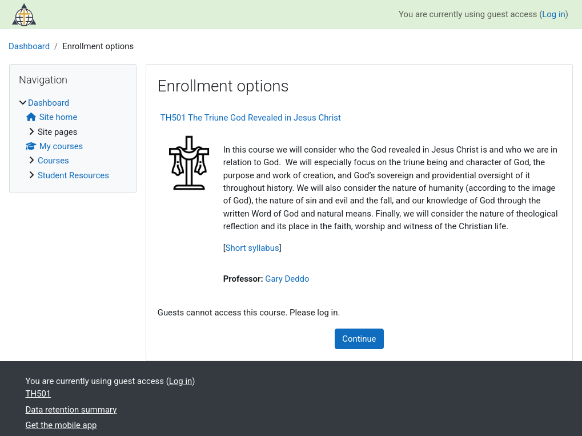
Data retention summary (71, 410)
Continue (359, 339)
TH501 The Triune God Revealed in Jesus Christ (250, 118)
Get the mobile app (61, 425)
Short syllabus (252, 248)
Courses (53, 160)
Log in (553, 14)
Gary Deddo (287, 279)
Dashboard (29, 46)
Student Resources (73, 175)
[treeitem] (73, 139)
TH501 (38, 394)
